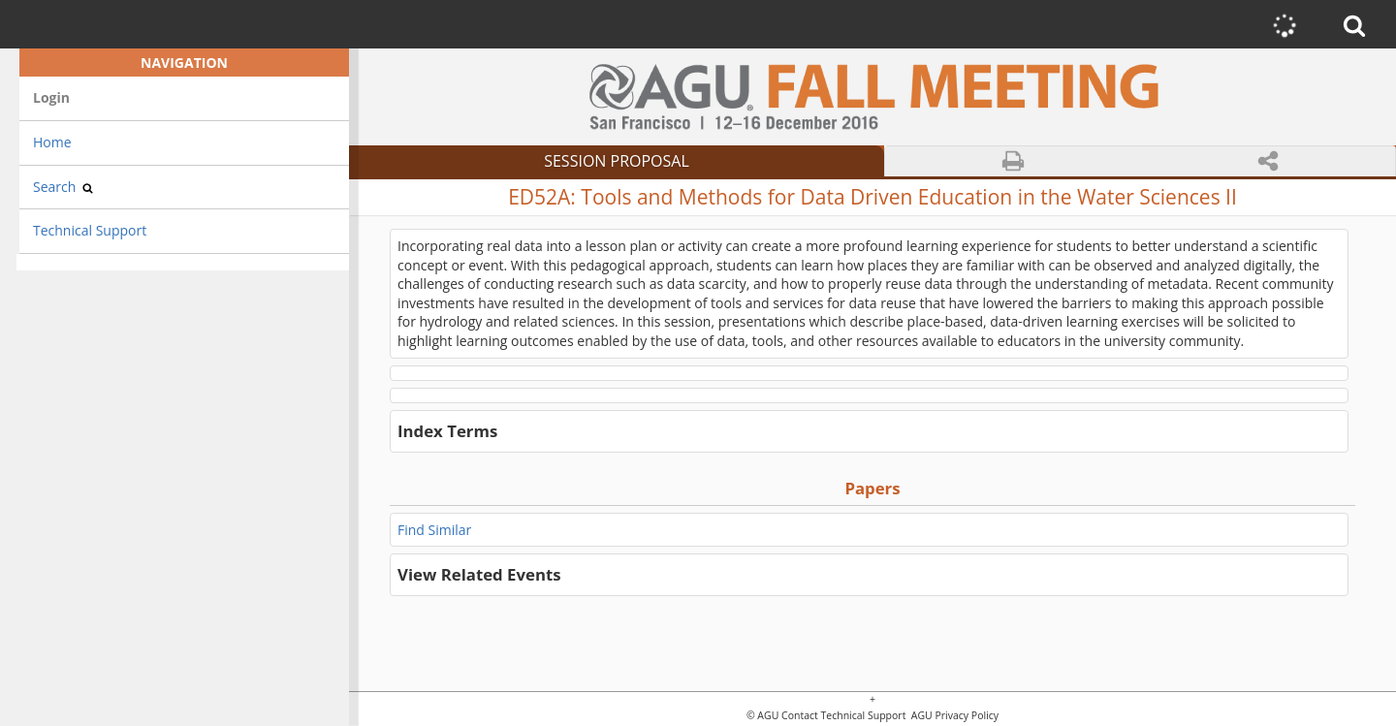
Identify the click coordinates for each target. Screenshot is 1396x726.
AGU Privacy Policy (953, 715)
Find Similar (434, 530)
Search (63, 186)
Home (52, 142)
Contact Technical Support (843, 715)
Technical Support (89, 230)
